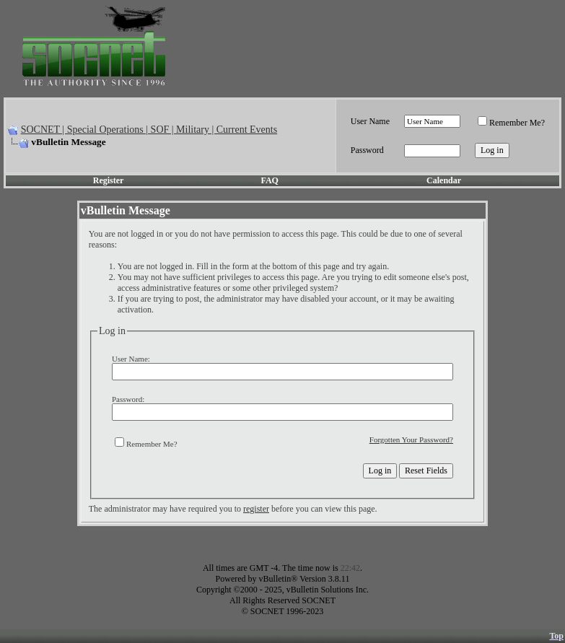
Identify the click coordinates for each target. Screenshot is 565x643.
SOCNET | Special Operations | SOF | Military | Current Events (149, 129)
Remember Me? (511, 123)
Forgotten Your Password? (411, 439)
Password (367, 150)
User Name (370, 121)
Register (108, 180)
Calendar (443, 180)
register (256, 509)
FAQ (269, 180)
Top (556, 636)
